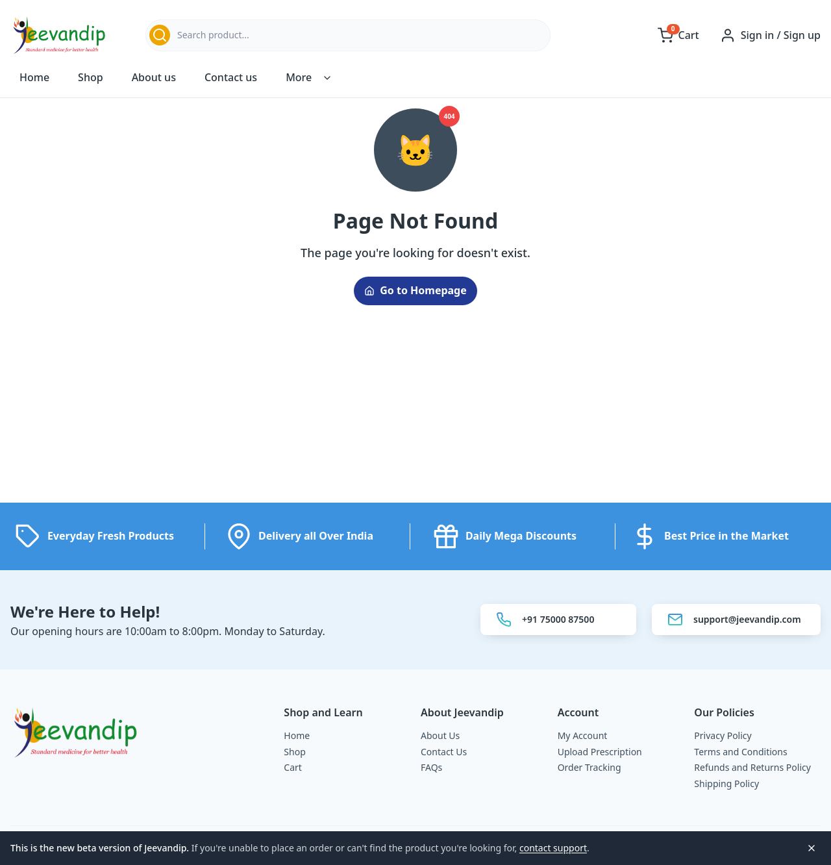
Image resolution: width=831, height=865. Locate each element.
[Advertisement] (415, 412)
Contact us (231, 77)
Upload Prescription (600, 752)
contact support (553, 848)
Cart (293, 767)
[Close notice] (811, 848)
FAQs (431, 767)
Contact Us (444, 752)
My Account (583, 735)
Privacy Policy (722, 735)
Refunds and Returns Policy (752, 767)
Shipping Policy (726, 783)
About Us (440, 735)
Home (34, 77)
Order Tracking (589, 767)
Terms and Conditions (740, 752)
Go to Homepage (415, 290)
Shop (90, 77)
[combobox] (348, 35)
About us (154, 77)
